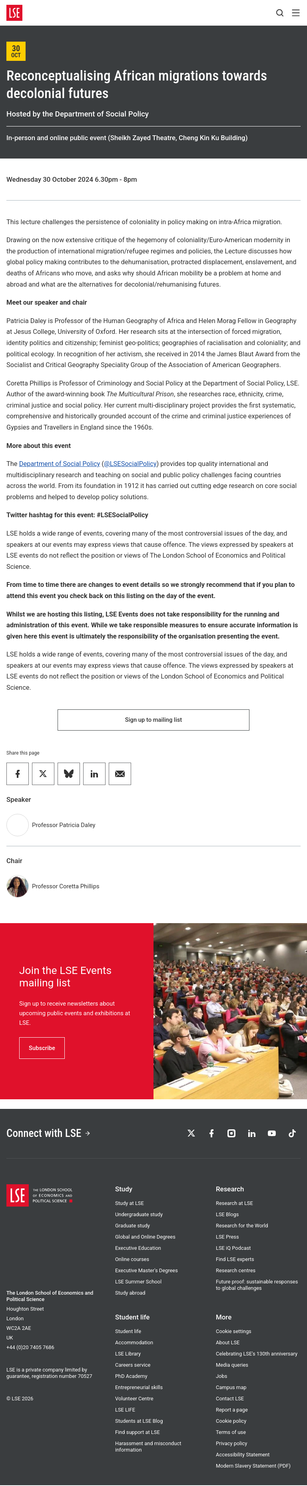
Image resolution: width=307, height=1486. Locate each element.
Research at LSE (234, 1204)
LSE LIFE (125, 1411)
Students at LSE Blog (139, 1422)
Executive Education (138, 1249)
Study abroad (130, 1294)
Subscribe (42, 1048)
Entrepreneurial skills (139, 1388)
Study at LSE (129, 1204)
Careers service (132, 1366)
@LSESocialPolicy (130, 464)
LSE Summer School (138, 1282)
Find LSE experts (235, 1260)
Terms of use (231, 1433)
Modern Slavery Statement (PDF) (253, 1467)
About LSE (227, 1343)
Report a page (232, 1411)
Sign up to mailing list (153, 720)
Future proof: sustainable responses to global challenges (257, 1285)
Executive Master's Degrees (146, 1271)
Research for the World (242, 1226)
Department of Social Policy (59, 464)
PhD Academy (131, 1377)
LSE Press (227, 1238)
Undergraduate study (139, 1215)
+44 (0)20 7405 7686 (30, 1348)
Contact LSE (230, 1399)
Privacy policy (231, 1444)
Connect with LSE (49, 1134)
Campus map (231, 1388)
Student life (128, 1332)
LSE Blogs (227, 1215)
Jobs (221, 1377)
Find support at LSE (137, 1433)
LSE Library (128, 1354)
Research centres (235, 1271)
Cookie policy (231, 1422)
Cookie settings (233, 1332)
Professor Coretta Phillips (66, 886)
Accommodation (134, 1343)
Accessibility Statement (243, 1455)
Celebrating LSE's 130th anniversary (256, 1354)
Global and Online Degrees (145, 1238)
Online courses (132, 1260)
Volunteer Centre (134, 1399)
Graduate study (132, 1226)
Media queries (232, 1366)
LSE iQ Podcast (233, 1249)
